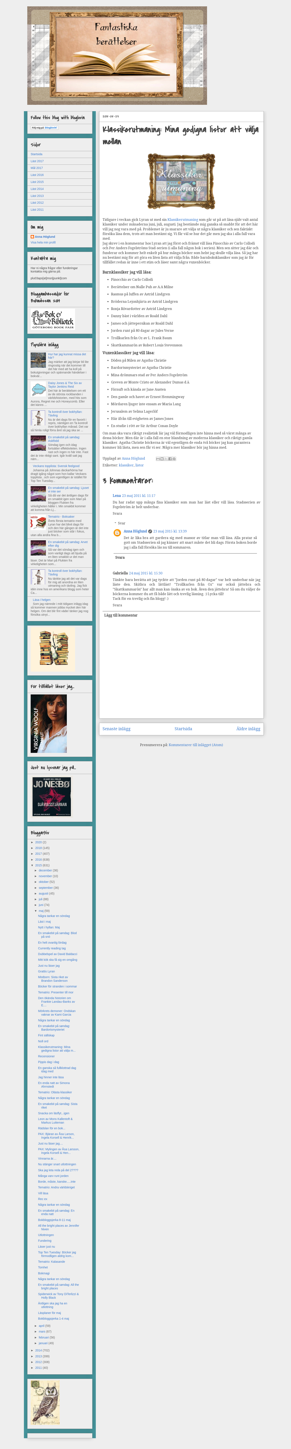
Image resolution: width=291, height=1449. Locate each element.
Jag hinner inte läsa (51, 1077)
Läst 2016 (37, 175)
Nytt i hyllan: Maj (49, 927)
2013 (39, 1356)
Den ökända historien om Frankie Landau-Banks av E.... (56, 1001)
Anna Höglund (135, 531)
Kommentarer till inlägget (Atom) (196, 745)
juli (41, 899)
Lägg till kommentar (120, 615)
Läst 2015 (37, 182)
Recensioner (46, 1056)
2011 (39, 1367)
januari (43, 1343)
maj (41, 911)
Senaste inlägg (116, 728)
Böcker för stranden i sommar (57, 986)
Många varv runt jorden (53, 1176)
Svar (121, 523)
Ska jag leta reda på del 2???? (58, 1170)
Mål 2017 (37, 168)
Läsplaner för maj (49, 1313)
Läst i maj (44, 921)
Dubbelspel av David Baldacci (57, 954)
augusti (44, 893)
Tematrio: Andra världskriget (56, 1187)
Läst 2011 (37, 209)
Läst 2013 (37, 196)
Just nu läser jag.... (50, 1143)
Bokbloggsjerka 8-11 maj (54, 1220)
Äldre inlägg (248, 728)
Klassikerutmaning (182, 220)
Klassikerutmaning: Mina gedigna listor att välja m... (57, 1048)
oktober (44, 882)
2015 (39, 865)
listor (139, 465)
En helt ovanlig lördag (52, 942)
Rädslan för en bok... (51, 1128)
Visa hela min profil (43, 242)
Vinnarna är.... (47, 1158)
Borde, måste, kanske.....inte (56, 1181)
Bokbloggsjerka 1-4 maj (53, 1318)
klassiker (126, 465)
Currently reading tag (52, 948)
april (42, 1325)
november (46, 876)
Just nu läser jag (49, 965)
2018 (39, 848)
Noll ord (43, 1041)
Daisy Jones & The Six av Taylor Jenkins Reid (65, 384)
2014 (39, 1350)
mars (42, 1331)
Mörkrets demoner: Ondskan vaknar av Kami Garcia (56, 1012)
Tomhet (43, 1267)
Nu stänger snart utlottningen (57, 1164)
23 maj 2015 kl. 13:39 (170, 531)
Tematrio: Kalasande (51, 1261)
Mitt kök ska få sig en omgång (57, 959)
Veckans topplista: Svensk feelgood (56, 466)
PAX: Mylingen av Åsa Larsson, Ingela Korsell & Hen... (58, 1151)
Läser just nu (46, 1246)
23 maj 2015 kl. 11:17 (138, 496)
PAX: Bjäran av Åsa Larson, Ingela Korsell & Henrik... (56, 1135)
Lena (117, 496)
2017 (39, 853)
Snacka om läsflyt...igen (53, 1113)
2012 (39, 1362)
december (46, 870)
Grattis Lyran (46, 971)
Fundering (44, 1240)
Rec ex (42, 1199)
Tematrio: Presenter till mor (55, 992)
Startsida (183, 728)
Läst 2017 (37, 161)
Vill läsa (43, 1193)
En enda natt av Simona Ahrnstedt (54, 1084)
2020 (39, 842)
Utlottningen (46, 1235)
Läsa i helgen (42, 599)
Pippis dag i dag (48, 1062)
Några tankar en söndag (54, 916)
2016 (39, 859)
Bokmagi (43, 1273)
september (46, 887)
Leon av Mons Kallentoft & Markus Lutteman (55, 1120)
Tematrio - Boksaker (61, 516)
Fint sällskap (46, 1035)
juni (41, 905)
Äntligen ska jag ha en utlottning (52, 1305)
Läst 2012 (37, 202)
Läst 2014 (37, 189)
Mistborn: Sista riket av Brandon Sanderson (53, 978)
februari (44, 1337)
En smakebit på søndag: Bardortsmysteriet (54, 1027)
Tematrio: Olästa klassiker (55, 1092)
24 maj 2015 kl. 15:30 (145, 573)
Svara (117, 514)
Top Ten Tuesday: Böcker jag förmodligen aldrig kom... (57, 1254)
